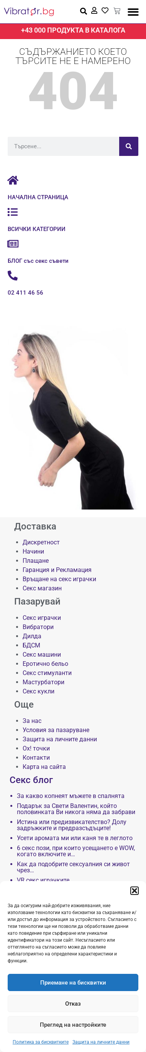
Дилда (32, 636)
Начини (33, 551)
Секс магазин (42, 588)
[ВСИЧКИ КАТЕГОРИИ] (13, 212)
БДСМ (31, 645)
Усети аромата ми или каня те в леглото (75, 838)
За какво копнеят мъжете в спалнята (71, 796)
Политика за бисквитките (41, 1042)
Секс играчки (42, 617)
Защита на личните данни (101, 1042)
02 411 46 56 (25, 292)
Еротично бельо (45, 663)
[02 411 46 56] (13, 275)
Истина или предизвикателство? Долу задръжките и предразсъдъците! (71, 825)
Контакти (36, 757)
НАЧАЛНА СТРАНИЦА (38, 197)
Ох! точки (36, 748)
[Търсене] (128, 146)
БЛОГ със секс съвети (38, 260)
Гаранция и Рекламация (57, 570)
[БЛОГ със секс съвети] (13, 244)
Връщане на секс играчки (59, 579)
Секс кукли (38, 691)
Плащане (36, 560)
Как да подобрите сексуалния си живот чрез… (73, 867)
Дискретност (41, 542)
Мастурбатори (43, 682)
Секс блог (31, 780)
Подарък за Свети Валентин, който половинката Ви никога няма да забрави (76, 809)
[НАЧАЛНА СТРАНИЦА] (13, 180)
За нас (32, 720)
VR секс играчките (43, 880)
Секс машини (42, 654)
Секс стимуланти (47, 673)
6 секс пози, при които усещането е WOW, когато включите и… (76, 851)
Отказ (73, 1003)
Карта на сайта (44, 766)
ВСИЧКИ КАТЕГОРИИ (37, 229)
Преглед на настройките (73, 1024)
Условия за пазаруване (56, 730)
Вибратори (38, 627)
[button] (134, 891)
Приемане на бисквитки (73, 982)
